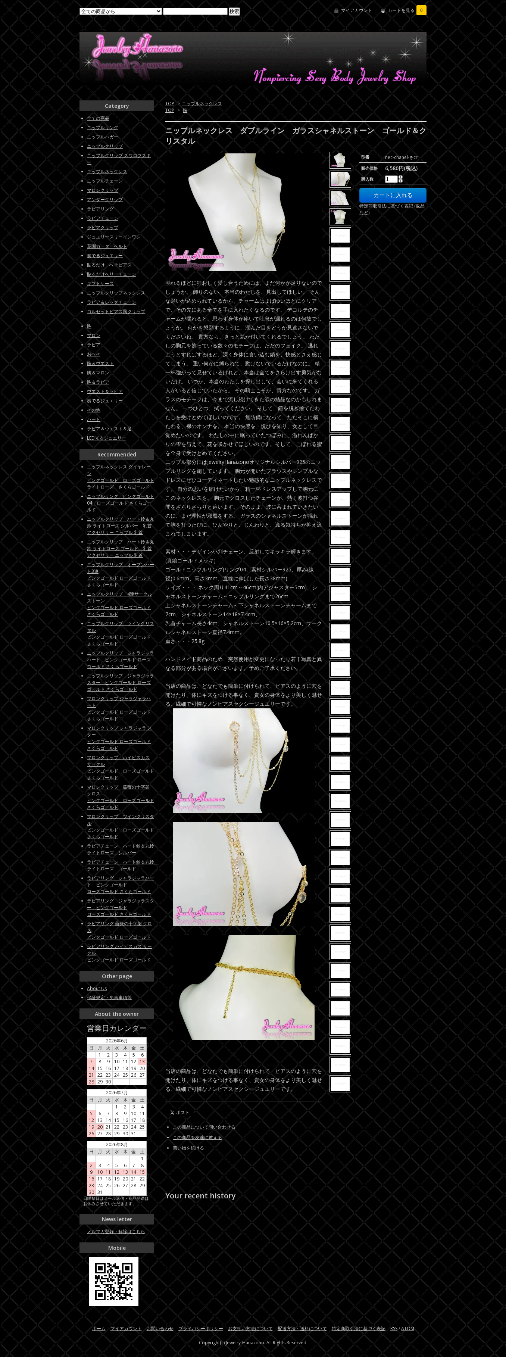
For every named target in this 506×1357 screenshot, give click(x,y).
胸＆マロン (98, 372)
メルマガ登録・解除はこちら (116, 1231)
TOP (169, 103)
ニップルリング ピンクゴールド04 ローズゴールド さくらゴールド (120, 503)
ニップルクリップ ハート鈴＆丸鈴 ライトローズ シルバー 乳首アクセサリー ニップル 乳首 (120, 526)
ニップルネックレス (202, 103)
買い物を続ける (188, 1148)
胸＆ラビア (98, 382)
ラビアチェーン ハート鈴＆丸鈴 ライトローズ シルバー (123, 849)
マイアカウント (356, 10)
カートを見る (407, 10)
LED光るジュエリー (106, 438)
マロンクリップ (102, 190)
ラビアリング (100, 209)
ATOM (407, 1328)
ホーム (99, 1328)
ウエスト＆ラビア (105, 391)
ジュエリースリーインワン (114, 237)
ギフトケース (100, 283)
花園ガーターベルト (107, 246)
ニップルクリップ (105, 146)
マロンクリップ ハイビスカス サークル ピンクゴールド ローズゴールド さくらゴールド (120, 767)
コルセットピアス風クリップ (116, 311)
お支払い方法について (250, 1328)
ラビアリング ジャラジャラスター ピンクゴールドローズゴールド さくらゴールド (120, 907)
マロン (93, 335)
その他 (93, 410)
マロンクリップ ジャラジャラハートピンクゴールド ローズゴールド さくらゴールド (119, 708)
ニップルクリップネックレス (116, 293)
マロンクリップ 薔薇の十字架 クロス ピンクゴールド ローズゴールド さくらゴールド (120, 797)
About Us (97, 988)
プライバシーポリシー (200, 1328)
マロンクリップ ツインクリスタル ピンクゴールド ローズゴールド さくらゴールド (120, 826)
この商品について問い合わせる (204, 1127)
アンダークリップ (105, 199)
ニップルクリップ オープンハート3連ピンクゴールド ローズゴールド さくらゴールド (120, 574)
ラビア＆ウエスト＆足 (109, 428)
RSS (393, 1328)
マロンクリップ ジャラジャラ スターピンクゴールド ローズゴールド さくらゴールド (119, 738)
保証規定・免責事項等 (109, 997)
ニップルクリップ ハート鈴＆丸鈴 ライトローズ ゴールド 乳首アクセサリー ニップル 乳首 (120, 548)
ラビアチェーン (102, 218)
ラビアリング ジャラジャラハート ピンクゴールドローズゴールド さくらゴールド (120, 885)
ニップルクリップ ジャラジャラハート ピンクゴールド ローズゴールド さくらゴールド (120, 660)
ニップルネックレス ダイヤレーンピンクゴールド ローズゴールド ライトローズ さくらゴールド (120, 477)
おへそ (93, 354)
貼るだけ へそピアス (109, 265)
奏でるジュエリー (105, 255)
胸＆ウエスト (100, 363)
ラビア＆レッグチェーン (111, 302)
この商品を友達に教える (197, 1137)
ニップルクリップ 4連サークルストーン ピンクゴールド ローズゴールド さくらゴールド (119, 604)
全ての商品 (98, 118)
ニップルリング (102, 127)
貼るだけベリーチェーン (111, 274)
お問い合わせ (160, 1328)
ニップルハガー (102, 137)
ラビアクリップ (102, 227)
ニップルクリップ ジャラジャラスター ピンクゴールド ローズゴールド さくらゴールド (120, 682)
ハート (93, 419)
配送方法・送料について (302, 1328)
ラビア (93, 344)
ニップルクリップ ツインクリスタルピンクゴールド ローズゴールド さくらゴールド (120, 633)
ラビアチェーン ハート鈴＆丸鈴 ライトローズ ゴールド (123, 865)
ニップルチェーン (105, 181)
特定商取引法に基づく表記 (358, 1328)
